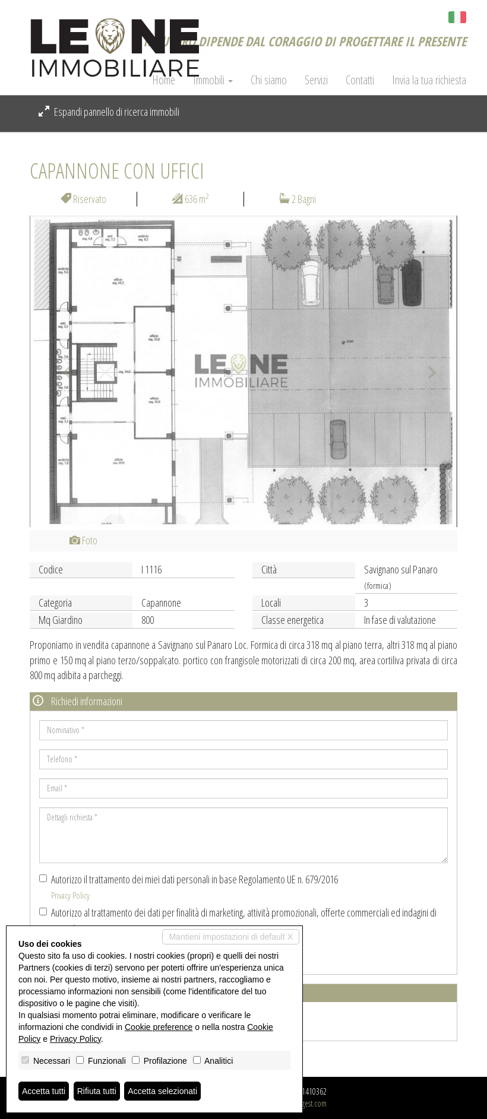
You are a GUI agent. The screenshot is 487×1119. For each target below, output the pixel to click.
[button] (62, 371)
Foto (83, 540)
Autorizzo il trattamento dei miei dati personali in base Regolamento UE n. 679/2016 (188, 886)
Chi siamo (269, 80)
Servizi (316, 80)
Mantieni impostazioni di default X (231, 937)
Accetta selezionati (162, 1091)
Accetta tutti (43, 1091)
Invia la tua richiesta (429, 80)
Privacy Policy (70, 895)
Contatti (360, 80)
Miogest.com (308, 1103)
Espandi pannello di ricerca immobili (109, 111)
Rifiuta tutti (96, 1091)
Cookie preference (158, 1027)
